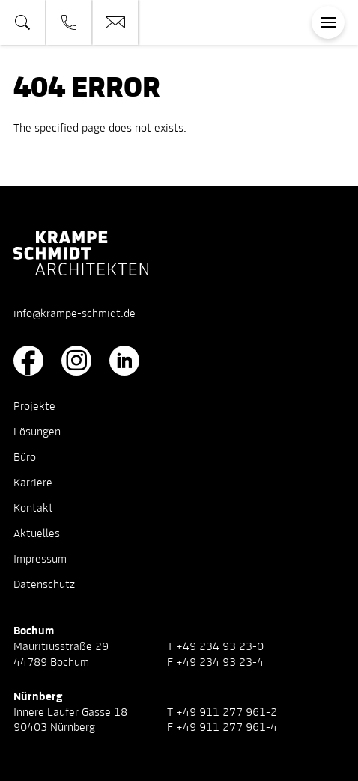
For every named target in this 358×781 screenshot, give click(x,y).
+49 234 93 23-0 (220, 647)
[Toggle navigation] (328, 22)
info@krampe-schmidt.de (74, 314)
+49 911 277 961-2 (226, 713)
